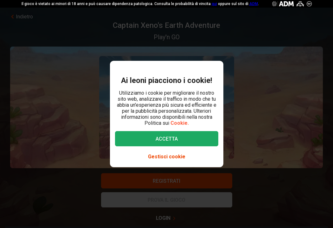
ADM (253, 4)
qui (214, 4)
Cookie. (179, 123)
